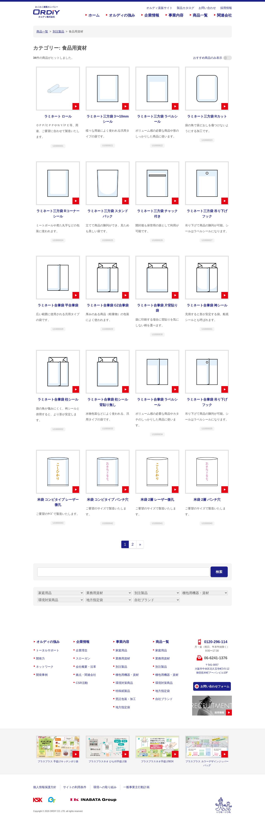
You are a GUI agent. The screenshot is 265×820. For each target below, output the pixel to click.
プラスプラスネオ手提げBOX (157, 761)
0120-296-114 (215, 642)
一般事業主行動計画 (136, 787)
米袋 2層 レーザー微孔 (157, 499)
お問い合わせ (207, 8)
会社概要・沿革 (86, 666)
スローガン (83, 658)
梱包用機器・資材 (127, 674)
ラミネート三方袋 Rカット (207, 116)
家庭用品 (121, 650)
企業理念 (81, 650)
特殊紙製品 (123, 691)
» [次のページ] (140, 544)
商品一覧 (200, 15)
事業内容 (176, 15)
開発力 (40, 658)
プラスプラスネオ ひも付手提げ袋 (107, 761)
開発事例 (42, 674)
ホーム (94, 15)
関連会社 (224, 15)
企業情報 (151, 15)
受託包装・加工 (126, 699)
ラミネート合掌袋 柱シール (58, 399)
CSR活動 (82, 682)
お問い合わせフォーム (214, 686)
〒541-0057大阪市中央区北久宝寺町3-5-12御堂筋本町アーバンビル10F (212, 668)
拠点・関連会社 (86, 674)
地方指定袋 (123, 707)
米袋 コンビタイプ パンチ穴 (108, 499)
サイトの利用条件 (74, 787)
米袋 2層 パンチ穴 (207, 499)
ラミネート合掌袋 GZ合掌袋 (108, 305)
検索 (219, 572)
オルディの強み (122, 15)
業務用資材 (123, 658)
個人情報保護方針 (44, 787)
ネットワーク (44, 666)
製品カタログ (185, 8)
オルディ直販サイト (159, 8)
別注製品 (121, 666)
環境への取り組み (105, 787)
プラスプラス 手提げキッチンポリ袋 (58, 761)
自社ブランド (164, 699)
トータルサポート (47, 650)
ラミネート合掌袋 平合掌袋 (58, 305)
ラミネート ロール (58, 116)
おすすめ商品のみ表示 (212, 57)
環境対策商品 (124, 682)
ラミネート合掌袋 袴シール (207, 305)
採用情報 (226, 8)
